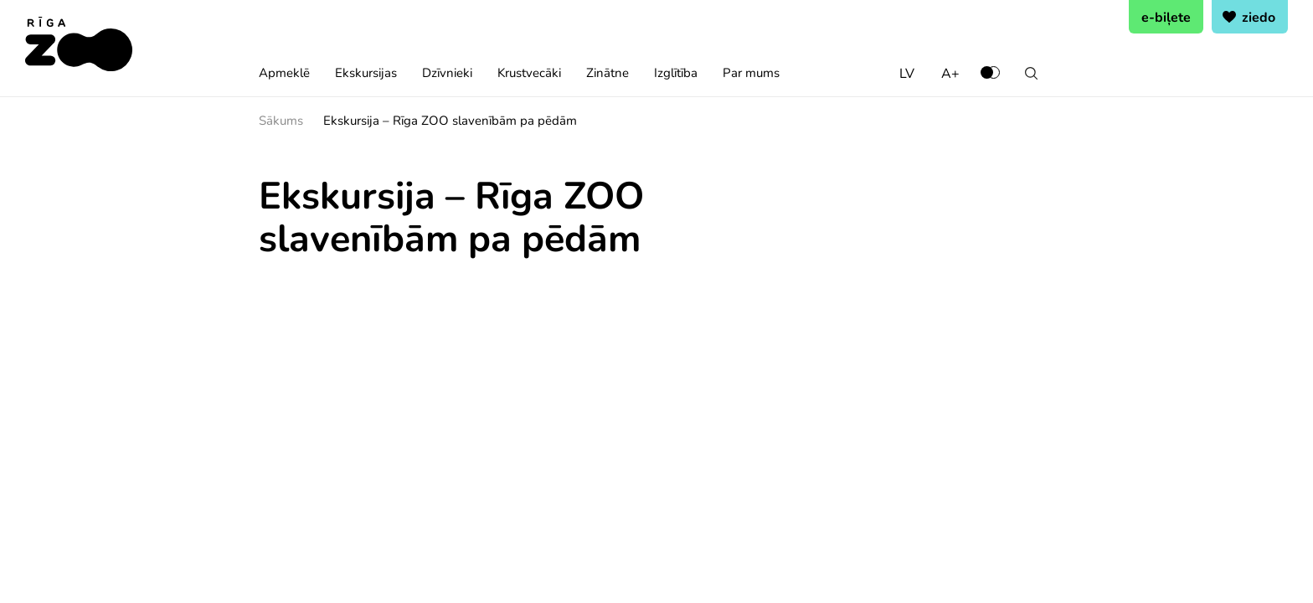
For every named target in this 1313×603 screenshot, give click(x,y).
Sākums (281, 119)
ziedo (1258, 16)
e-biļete (1166, 16)
